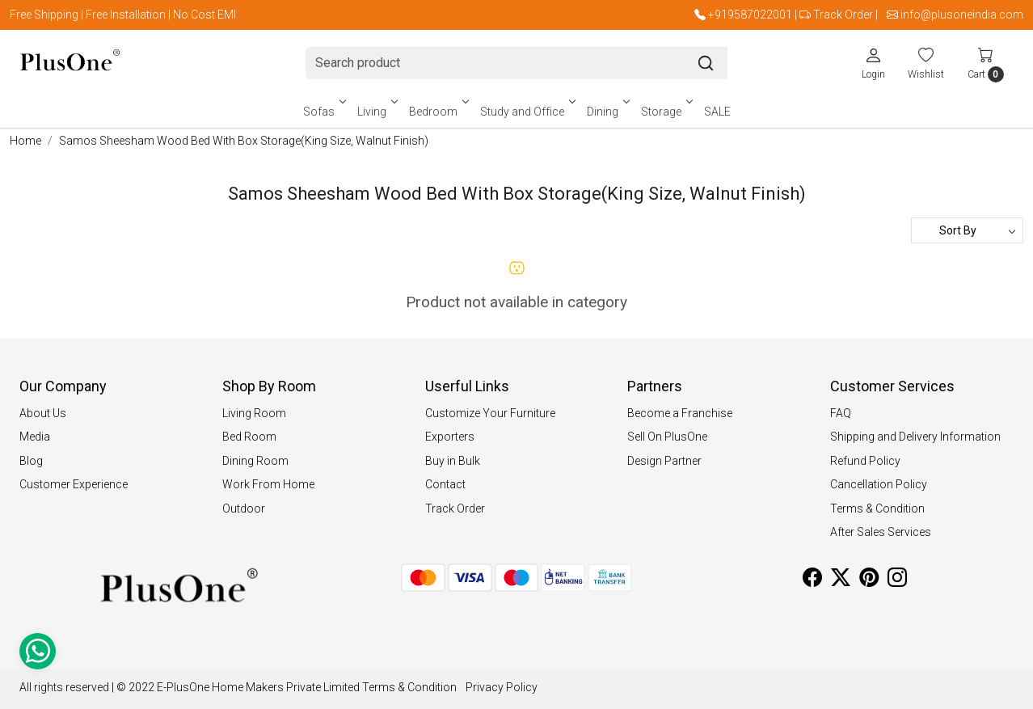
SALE (717, 111)
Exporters (449, 436)
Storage (665, 111)
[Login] (873, 63)
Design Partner (664, 460)
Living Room (254, 413)
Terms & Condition (877, 508)
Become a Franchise (679, 413)
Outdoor (243, 508)
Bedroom (437, 111)
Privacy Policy (502, 687)
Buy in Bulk (452, 460)
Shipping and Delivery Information (915, 436)
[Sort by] (967, 230)
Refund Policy (865, 460)
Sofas (323, 111)
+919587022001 (750, 14)
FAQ (840, 413)
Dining (607, 111)
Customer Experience (73, 484)
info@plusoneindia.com (961, 14)
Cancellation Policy (878, 484)
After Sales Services (880, 531)
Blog (31, 460)
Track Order (843, 14)
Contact (445, 484)
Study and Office (526, 111)
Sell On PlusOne (667, 436)
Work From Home (268, 484)
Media (34, 436)
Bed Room (249, 436)
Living (376, 111)
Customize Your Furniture (490, 413)
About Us (42, 413)
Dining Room (255, 460)
